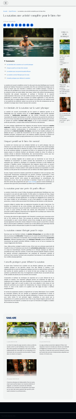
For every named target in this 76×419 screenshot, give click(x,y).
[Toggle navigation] (5, 3)
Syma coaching (32, 181)
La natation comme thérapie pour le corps (18, 75)
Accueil (5, 11)
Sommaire (10, 61)
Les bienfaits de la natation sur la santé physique (20, 64)
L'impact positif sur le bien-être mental (17, 68)
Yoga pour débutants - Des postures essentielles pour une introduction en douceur (64, 89)
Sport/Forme (12, 11)
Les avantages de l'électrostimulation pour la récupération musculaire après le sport (65, 118)
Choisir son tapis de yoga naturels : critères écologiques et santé (21, 335)
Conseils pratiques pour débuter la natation (18, 78)
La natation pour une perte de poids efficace (19, 71)
